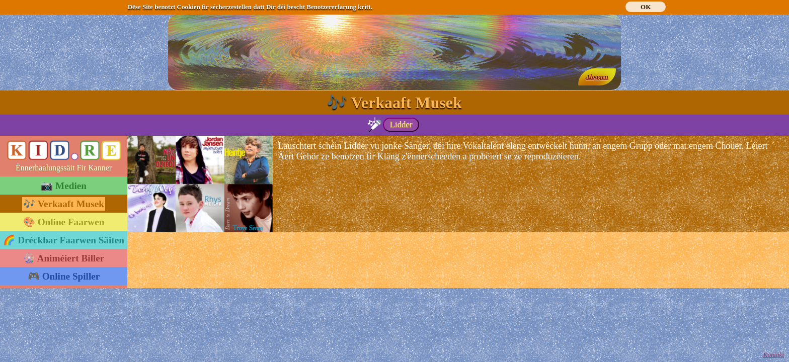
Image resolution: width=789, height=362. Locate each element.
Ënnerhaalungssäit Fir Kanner (64, 167)
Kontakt (773, 354)
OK (646, 7)
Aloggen (597, 76)
